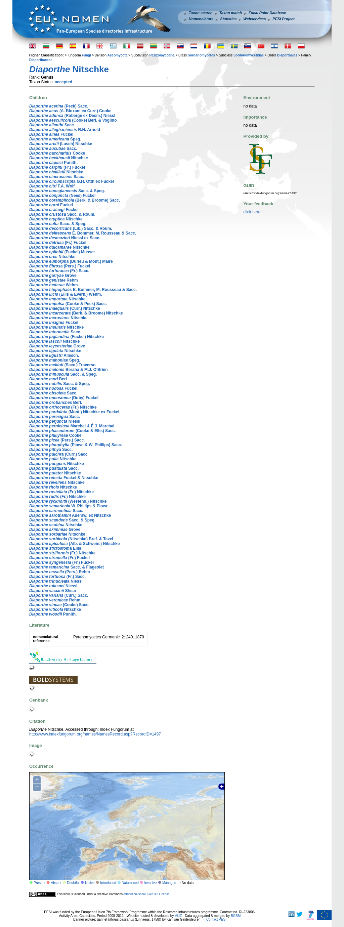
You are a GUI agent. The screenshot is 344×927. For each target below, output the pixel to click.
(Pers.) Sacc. (57, 440)
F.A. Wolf (52, 186)
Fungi (86, 55)
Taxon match (230, 13)
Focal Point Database (267, 13)
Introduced (108, 883)
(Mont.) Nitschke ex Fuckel (74, 412)
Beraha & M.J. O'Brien (68, 369)
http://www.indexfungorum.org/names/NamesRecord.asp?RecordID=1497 (95, 734)
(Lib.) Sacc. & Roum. (70, 228)
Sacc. (52, 125)
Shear (52, 590)
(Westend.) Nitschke (68, 501)
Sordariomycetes (201, 55)
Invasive (150, 883)
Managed (169, 883)
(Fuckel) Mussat (62, 252)
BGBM (236, 916)
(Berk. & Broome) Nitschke (76, 313)
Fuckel (51, 134)
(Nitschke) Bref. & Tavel (71, 539)
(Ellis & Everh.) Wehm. (65, 294)
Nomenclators (201, 19)
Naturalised (130, 883)
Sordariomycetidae (248, 55)
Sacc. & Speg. (67, 190)
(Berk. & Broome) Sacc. (74, 200)
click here (252, 212)
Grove (53, 275)
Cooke (57, 153)
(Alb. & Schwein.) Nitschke (74, 543)
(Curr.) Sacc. (59, 454)
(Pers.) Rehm (59, 572)
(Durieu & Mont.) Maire (71, 261)
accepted (63, 82)
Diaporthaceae (40, 60)
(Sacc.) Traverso (62, 365)
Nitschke (58, 158)
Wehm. (54, 285)
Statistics (228, 19)
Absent (56, 883)
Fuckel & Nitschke (63, 477)
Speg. (55, 139)
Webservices (254, 19)
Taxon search (201, 13)
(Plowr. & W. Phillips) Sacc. (75, 445)
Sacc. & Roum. (62, 214)
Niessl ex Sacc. (64, 238)
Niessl (54, 421)
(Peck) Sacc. (58, 106)
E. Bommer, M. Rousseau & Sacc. (82, 233)
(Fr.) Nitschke (63, 407)
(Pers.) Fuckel (59, 266)
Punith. (53, 162)
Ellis (55, 548)
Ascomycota (117, 55)
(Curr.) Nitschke (64, 308)
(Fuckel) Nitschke (66, 336)
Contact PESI (216, 919)
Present (39, 883)
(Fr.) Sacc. (59, 270)
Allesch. (54, 355)
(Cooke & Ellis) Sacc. (72, 430)
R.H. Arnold (64, 129)
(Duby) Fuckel (63, 397)
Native (89, 883)
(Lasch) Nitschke (60, 143)
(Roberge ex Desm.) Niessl (72, 115)
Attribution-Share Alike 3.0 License (146, 894)
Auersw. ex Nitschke (70, 515)
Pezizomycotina (162, 55)
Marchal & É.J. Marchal (71, 426)
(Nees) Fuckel (62, 195)
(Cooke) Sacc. (59, 604)
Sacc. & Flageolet (66, 567)
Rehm (53, 280)
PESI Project (283, 19)
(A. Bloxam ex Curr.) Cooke (70, 111)
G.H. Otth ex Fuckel (71, 181)
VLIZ (178, 916)
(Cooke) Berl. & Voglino (73, 120)
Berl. (48, 379)
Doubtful (73, 883)
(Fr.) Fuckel (57, 167)
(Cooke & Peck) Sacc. (68, 303)
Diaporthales (287, 55)
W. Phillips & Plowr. (69, 506)
